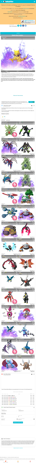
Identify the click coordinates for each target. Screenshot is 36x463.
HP (28, 71)
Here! (22, 17)
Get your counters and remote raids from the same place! (30, 22)
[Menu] (1, 1)
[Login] (34, 1)
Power (15, 137)
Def (17, 71)
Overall (2, 153)
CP (18, 137)
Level (1, 69)
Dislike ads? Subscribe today (18, 95)
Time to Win (14, 153)
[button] (21, 26)
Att (6, 71)
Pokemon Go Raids (26, 8)
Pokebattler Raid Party (22, 16)
